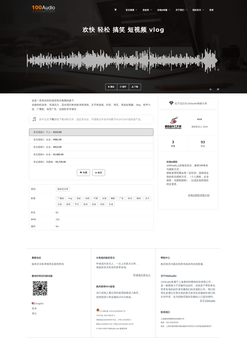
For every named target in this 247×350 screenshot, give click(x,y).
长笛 (111, 204)
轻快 (94, 204)
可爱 (96, 198)
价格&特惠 (162, 10)
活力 (147, 198)
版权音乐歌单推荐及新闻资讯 (48, 264)
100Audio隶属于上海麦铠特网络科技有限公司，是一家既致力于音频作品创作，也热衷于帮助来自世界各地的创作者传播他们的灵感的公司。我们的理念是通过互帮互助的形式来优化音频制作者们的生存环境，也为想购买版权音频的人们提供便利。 (188, 289)
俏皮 (79, 198)
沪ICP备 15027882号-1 (105, 315)
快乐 (130, 198)
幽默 (113, 198)
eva (199, 119)
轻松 (102, 204)
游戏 (68, 204)
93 (203, 142)
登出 (34, 313)
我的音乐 (196, 10)
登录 (211, 10)
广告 (121, 198)
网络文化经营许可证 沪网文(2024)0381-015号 (115, 324)
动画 (87, 198)
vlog (70, 198)
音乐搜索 (130, 10)
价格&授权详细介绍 (198, 195)
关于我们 (180, 10)
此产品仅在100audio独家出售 (191, 103)
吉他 (104, 198)
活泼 (60, 204)
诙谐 (85, 204)
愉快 (139, 198)
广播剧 (61, 198)
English (37, 303)
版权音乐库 (63, 189)
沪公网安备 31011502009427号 (112, 311)
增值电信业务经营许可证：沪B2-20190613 (113, 320)
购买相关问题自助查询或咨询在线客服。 (183, 264)
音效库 (146, 10)
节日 (77, 204)
